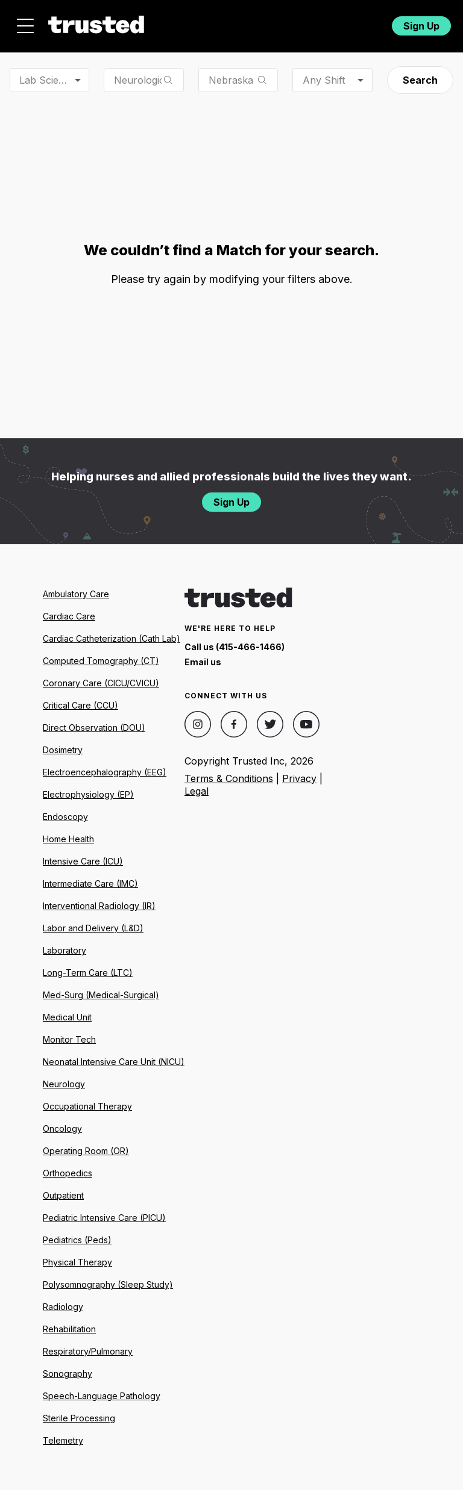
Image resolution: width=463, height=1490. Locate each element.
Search (420, 80)
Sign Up (421, 26)
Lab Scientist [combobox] (48, 80)
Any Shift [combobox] (324, 80)
